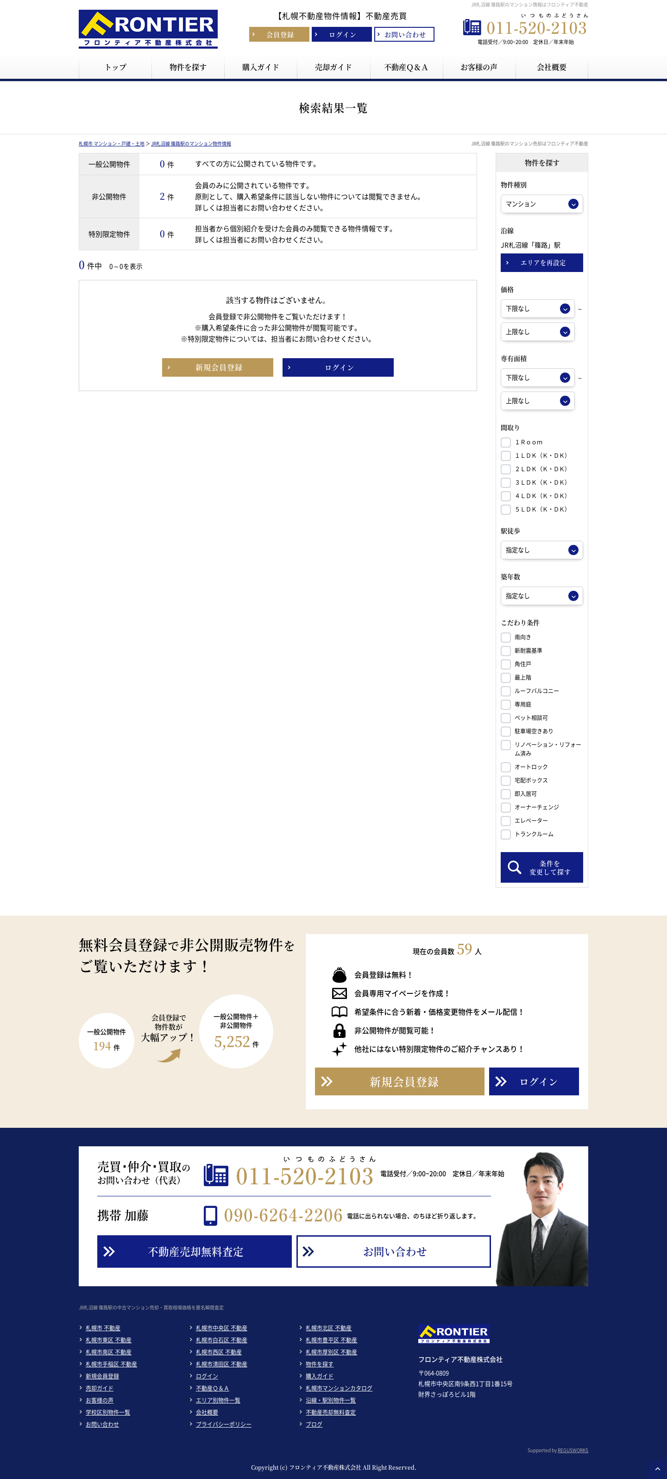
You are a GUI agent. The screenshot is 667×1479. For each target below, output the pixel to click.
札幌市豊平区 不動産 (331, 1340)
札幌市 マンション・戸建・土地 (112, 143)
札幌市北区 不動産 (329, 1328)
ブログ (314, 1424)
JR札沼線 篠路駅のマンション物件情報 (191, 143)
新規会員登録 (102, 1376)
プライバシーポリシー (224, 1424)
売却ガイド (99, 1388)
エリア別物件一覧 (218, 1400)
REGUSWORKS (573, 1450)
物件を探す (320, 1364)
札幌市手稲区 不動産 (111, 1364)
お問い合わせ (102, 1424)
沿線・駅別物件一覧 (331, 1400)
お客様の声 (99, 1400)
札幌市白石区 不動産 (221, 1340)
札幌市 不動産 (103, 1328)
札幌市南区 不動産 (109, 1352)
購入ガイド (320, 1376)
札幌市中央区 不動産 (221, 1328)
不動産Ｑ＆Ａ (212, 1388)
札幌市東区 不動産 (109, 1340)
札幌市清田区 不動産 (221, 1364)
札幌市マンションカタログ (339, 1388)
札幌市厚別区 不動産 (331, 1352)
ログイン (207, 1376)
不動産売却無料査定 (331, 1412)
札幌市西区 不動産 (219, 1352)
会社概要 (207, 1412)
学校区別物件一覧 (108, 1412)
